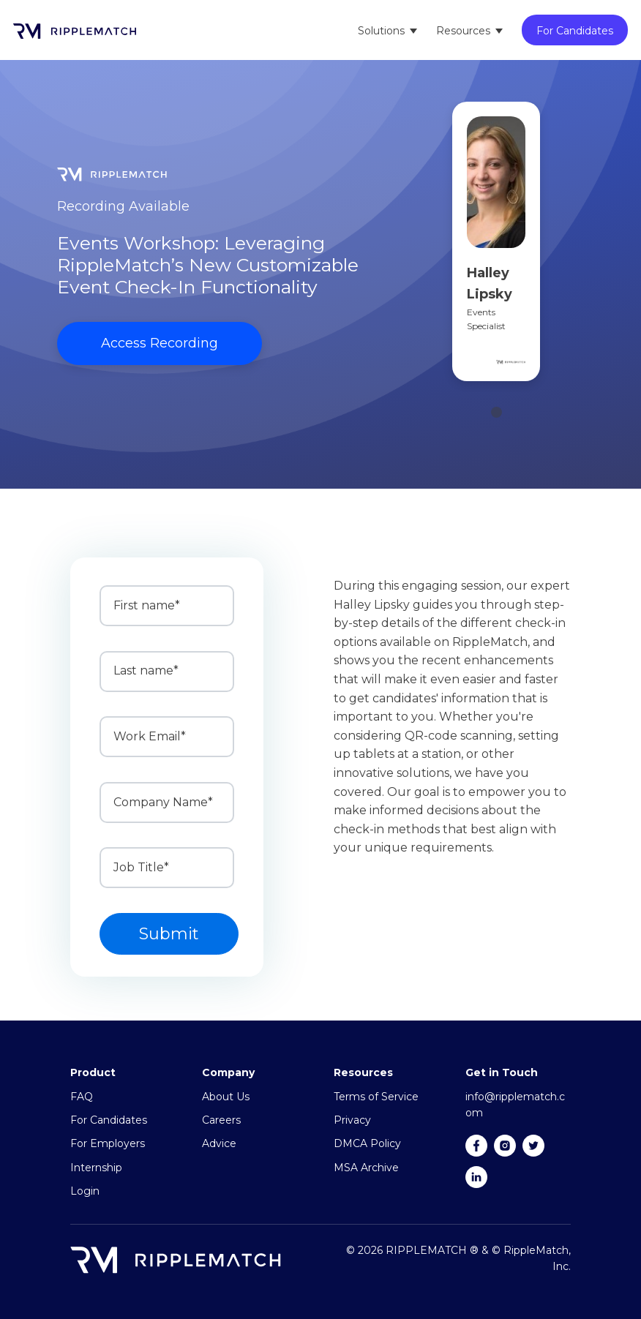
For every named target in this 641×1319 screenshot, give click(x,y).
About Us (226, 1096)
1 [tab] (496, 412)
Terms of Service (376, 1096)
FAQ (81, 1096)
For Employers (107, 1143)
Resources (463, 30)
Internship (96, 1167)
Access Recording (159, 343)
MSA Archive (366, 1167)
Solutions (381, 30)
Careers (221, 1120)
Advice (219, 1143)
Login (85, 1191)
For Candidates (574, 30)
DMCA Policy (367, 1143)
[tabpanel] (496, 247)
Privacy (352, 1120)
